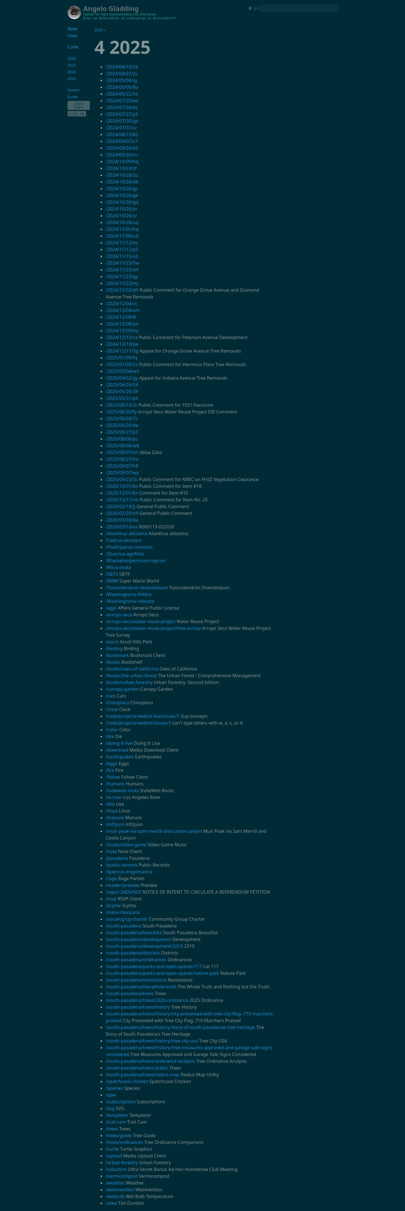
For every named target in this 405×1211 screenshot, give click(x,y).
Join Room (78, 105)
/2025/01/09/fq (121, 358)
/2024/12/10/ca (122, 337)
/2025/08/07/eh (122, 452)
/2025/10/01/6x (122, 486)
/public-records (121, 865)
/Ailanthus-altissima (126, 533)
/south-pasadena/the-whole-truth (141, 987)
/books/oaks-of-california (132, 669)
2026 (72, 58)
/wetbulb (115, 1196)
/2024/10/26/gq (122, 202)
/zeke (111, 1203)
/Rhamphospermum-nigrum (135, 560)
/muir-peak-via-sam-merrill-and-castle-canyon (154, 831)
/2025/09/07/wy (122, 473)
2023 (72, 78)
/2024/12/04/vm (122, 310)
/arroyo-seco (119, 615)
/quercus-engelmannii (129, 872)
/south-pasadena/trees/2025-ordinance (147, 1000)
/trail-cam (116, 1122)
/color (112, 730)
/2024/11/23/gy (122, 276)
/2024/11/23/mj (122, 283)
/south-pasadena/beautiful (134, 932)
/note (111, 851)
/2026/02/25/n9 (122, 513)
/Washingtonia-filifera (128, 594)
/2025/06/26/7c (122, 418)
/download (117, 750)
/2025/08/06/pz (122, 439)
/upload (114, 1156)
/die (110, 736)
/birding (114, 648)
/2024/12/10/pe (122, 344)
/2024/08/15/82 (122, 134)
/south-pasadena (123, 926)
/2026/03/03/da (122, 520)
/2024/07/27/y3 (122, 114)
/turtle (112, 1149)
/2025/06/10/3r (121, 405)
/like (110, 804)
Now (72, 29)
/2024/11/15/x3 (122, 256)
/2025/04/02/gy (122, 378)
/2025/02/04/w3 (122, 371)
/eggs (111, 763)
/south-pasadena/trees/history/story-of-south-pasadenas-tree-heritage (180, 1027)
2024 (72, 71)
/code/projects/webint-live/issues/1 (143, 716)
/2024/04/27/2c (122, 73)
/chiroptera (117, 702)
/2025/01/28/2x (122, 364)
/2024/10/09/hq (122, 161)
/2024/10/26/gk (122, 195)
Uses (73, 35)
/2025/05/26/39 (122, 391)
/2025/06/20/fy (121, 412)
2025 (98, 29)
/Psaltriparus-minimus (129, 547)
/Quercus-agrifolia (125, 554)
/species (114, 1088)
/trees (112, 1129)
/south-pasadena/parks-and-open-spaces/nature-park (162, 973)
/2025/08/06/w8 (122, 445)
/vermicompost (122, 1176)
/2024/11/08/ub (122, 236)
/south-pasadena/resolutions (136, 980)
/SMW (112, 581)
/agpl (111, 608)
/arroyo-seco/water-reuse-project (140, 621)
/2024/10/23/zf (121, 168)
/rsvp (111, 899)
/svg (110, 1108)
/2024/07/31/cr (121, 128)
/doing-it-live (119, 743)
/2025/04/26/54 (122, 385)
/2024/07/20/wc (122, 101)
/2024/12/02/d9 (122, 290)
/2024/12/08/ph (122, 324)
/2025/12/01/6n (122, 493)
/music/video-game (126, 845)
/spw (111, 1095)
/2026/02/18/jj (120, 506)
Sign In (76, 114)
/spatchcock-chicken (127, 1081)
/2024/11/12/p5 (122, 249)
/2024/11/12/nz (122, 243)
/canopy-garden (122, 689)
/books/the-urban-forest (131, 675)
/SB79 (112, 574)
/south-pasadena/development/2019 (144, 946)
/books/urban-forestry (129, 682)
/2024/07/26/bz (122, 107)
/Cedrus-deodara (123, 540)
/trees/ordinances (124, 1142)
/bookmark (117, 655)
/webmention (120, 1189)
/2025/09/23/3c (122, 479)
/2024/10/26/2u (122, 175)
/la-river (114, 797)
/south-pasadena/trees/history (138, 1007)
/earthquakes (120, 757)
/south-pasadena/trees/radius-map (143, 1074)
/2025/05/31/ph (122, 398)
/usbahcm (116, 1169)
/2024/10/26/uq (122, 222)
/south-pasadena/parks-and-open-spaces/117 (154, 966)
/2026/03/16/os (122, 527)
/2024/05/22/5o (122, 94)
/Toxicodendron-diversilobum (137, 588)
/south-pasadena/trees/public (137, 1068)
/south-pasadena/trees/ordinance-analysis (150, 1061)
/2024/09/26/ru (122, 155)
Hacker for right (95, 14)
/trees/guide (118, 1135)
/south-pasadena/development (138, 939)
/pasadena (117, 858)
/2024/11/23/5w (122, 263)
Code (73, 47)
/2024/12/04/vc (121, 303)
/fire (110, 770)
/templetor (117, 1115)
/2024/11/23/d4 (122, 270)
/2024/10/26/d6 (122, 182)
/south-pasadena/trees (130, 993)
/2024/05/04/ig (121, 80)
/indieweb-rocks (122, 790)
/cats (111, 696)
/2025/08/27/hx (122, 459)
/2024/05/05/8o (122, 87)
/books (113, 662)
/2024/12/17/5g (122, 351)
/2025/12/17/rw (122, 500)
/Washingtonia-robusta (130, 601)
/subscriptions (120, 1102)
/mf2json (115, 824)
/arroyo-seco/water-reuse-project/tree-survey (153, 628)
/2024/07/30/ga (122, 121)
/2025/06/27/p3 (122, 432)
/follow (113, 777)
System (74, 89)
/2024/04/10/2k (122, 67)
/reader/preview (122, 885)
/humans (115, 784)
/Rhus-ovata (118, 567)
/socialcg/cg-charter (126, 919)
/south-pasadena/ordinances (136, 960)
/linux (111, 811)
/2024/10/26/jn (121, 209)
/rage (111, 878)
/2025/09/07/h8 (122, 466)
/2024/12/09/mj (122, 330)
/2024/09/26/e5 (122, 148)
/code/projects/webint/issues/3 (138, 723)
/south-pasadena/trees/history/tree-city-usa (152, 1041)
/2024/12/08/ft (121, 317)
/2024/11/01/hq (122, 229)
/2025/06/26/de (122, 425)
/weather (115, 1183)
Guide (73, 96)
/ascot (112, 642)
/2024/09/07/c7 (122, 141)
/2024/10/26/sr (121, 215)
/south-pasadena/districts (133, 953)
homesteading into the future (132, 14)
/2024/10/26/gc (122, 188)
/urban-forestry (122, 1162)
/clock (112, 709)
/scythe (113, 905)
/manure (115, 817)
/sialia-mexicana (123, 912)
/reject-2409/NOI (123, 892)
